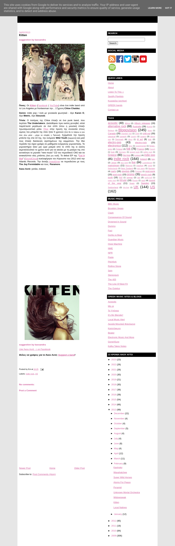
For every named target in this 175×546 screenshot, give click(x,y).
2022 (114, 364)
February (119, 463)
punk (110, 177)
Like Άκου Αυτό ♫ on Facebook (35, 349)
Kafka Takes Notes (117, 346)
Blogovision (127, 130)
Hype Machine (115, 244)
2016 (114, 394)
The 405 (112, 279)
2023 (114, 359)
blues (150, 130)
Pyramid (117, 487)
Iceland (137, 155)
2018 (114, 384)
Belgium (111, 130)
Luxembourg (147, 163)
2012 (114, 520)
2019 (114, 379)
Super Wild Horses (122, 477)
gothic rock (147, 152)
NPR (110, 253)
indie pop (149, 155)
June (116, 443)
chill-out (146, 133)
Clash (110, 213)
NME (110, 248)
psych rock (146, 174)
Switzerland (113, 187)
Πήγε (45, 129)
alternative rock (117, 126)
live (134, 162)
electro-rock (141, 142)
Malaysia (128, 166)
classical (111, 136)
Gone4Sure (113, 341)
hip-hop (126, 155)
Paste (110, 257)
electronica (114, 145)
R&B (120, 178)
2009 (114, 535)
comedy (123, 136)
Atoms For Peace (122, 482)
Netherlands (112, 168)
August (118, 433)
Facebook (42, 105)
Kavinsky (117, 467)
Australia (137, 126)
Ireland (143, 159)
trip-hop (126, 187)
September (119, 428)
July (116, 438)
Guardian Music (115, 239)
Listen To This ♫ (116, 92)
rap (138, 177)
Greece (112, 155)
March (117, 458)
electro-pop (114, 142)
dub (150, 139)
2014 (114, 404)
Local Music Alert (116, 319)
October (118, 423)
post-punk (150, 171)
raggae (129, 177)
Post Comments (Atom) (44, 474)
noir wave (141, 168)
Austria (149, 127)
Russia (135, 180)
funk (113, 152)
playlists (126, 171)
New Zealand (127, 168)
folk (128, 148)
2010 (114, 530)
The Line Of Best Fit (118, 284)
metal (150, 166)
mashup (140, 165)
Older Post (79, 468)
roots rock (112, 180)
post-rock (117, 174)
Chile (137, 134)
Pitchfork (112, 261)
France (140, 149)
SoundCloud (31, 158)
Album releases (142, 123)
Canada (112, 133)
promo (130, 174)
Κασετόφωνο (114, 328)
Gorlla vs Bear (115, 235)
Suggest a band (66, 355)
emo (130, 146)
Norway (151, 168)
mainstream (113, 165)
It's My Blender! (115, 315)
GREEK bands (115, 105)
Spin (110, 270)
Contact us (113, 109)
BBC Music (113, 204)
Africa (127, 123)
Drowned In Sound (117, 221)
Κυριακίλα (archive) (117, 101)
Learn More (155, 8)
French (152, 149)
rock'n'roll (148, 178)
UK (136, 187)
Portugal (138, 171)
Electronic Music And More (121, 337)
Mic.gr (111, 306)
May (116, 448)
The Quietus (114, 288)
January (118, 514)
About (111, 87)
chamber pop (126, 134)
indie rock (30, 374)
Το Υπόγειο (113, 310)
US (36, 374)
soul (143, 180)
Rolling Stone (114, 266)
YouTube (54, 105)
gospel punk (135, 152)
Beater (111, 333)
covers (143, 136)
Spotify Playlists (115, 96)
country (134, 136)
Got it (168, 8)
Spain (131, 183)
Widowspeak (119, 497)
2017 (114, 389)
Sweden (145, 183)
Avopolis (112, 301)
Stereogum (113, 275)
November (119, 418)
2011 (114, 525)
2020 (114, 374)
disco (130, 139)
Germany (122, 152)
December (119, 413)
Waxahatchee (120, 472)
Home (52, 468)
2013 (114, 409)
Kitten (23, 35)
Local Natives (120, 507)
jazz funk (124, 163)
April (116, 453)
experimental (141, 146)
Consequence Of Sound (120, 217)
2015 (114, 399)
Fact (110, 230)
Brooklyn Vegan (115, 208)
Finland (119, 149)
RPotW (123, 180)
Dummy (112, 226)
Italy (153, 159)
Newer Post (25, 468)
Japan (114, 162)
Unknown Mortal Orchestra (126, 492)
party (113, 171)
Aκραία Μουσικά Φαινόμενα (121, 324)
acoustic (113, 123)
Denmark (119, 139)
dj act (140, 139)
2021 (114, 369)
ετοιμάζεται (54, 161)
